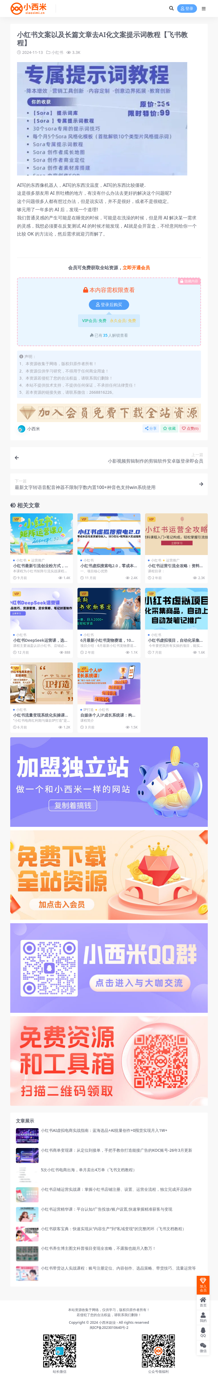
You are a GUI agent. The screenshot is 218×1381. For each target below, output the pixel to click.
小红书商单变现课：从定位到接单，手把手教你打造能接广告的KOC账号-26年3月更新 (116, 1150)
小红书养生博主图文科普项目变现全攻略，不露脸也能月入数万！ (98, 1248)
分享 (151, 428)
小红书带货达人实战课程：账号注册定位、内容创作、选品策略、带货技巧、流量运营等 (118, 1268)
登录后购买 (109, 304)
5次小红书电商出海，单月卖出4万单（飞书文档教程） (89, 1169)
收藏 (169, 428)
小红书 (57, 52)
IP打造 (88, 709)
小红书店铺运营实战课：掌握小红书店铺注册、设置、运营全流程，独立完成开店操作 (116, 1189)
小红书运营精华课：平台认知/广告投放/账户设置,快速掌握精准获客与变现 (106, 1209)
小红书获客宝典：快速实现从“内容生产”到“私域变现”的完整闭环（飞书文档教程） (113, 1228)
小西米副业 (107, 1322)
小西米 (28, 428)
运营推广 (38, 560)
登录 (187, 9)
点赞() (190, 428)
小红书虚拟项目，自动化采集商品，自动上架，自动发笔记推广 (176, 642)
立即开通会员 (136, 267)
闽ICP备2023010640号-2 (109, 1327)
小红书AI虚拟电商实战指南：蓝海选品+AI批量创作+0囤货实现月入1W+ (104, 1130)
